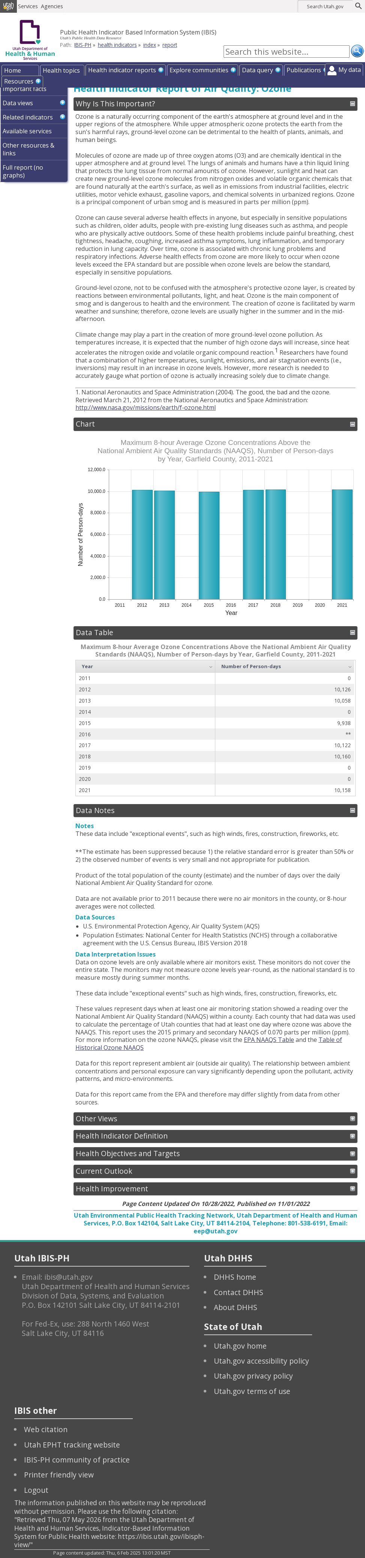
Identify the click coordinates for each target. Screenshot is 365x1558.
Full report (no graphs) (23, 171)
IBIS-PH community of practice (77, 1460)
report (169, 44)
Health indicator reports (122, 70)
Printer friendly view (59, 1475)
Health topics (61, 70)
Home (12, 70)
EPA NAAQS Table (269, 1040)
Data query (257, 70)
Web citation (46, 1429)
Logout (36, 1490)
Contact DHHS (238, 1292)
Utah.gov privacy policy (253, 1376)
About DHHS (235, 1307)
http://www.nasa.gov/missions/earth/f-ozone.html (145, 407)
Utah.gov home (240, 1346)
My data (349, 70)
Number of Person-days (251, 666)
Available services (27, 131)
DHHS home (235, 1277)
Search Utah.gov (325, 6)
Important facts (25, 89)
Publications (304, 70)
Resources (18, 81)
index (149, 44)
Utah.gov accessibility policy (261, 1361)
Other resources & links (28, 149)
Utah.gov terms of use (252, 1391)
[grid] (215, 728)
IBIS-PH (82, 44)
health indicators (117, 44)
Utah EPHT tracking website (72, 1445)
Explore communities (199, 70)
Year (87, 666)
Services (31, 6)
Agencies (55, 6)
